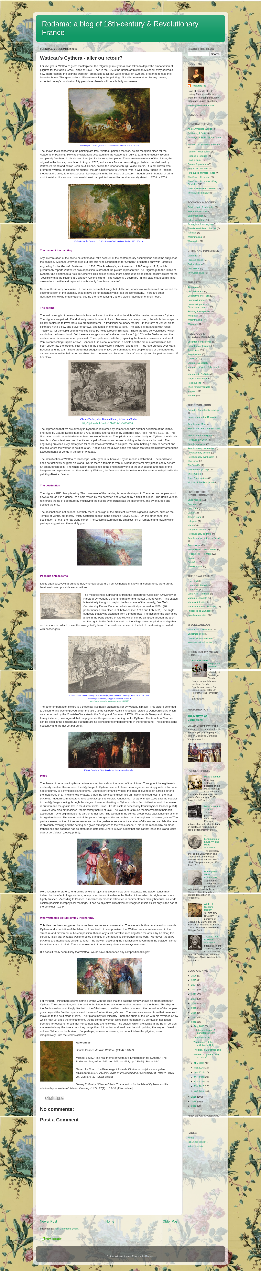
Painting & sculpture (198, 311)
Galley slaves (195, 264)
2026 (194, 975)
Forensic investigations (200, 638)
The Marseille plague (199, 192)
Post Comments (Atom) (66, 1228)
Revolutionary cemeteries (201, 448)
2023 (194, 989)
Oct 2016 (199, 1067)
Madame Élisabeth (197, 598)
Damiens (192, 255)
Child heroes (194, 499)
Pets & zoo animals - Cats (201, 172)
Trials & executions (198, 478)
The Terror (193, 461)
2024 (194, 984)
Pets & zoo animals (198, 168)
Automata (193, 287)
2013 (194, 1106)
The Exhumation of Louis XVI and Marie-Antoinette (211, 842)
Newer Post (48, 1221)
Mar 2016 (199, 1086)
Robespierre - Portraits (200, 553)
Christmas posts (196, 633)
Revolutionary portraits (199, 533)
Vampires (193, 391)
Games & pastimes (198, 164)
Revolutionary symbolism (201, 456)
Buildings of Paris (197, 133)
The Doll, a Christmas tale (207, 1049)
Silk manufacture (196, 220)
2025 (194, 980)
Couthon (192, 508)
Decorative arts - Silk (199, 295)
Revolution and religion (200, 435)
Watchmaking (195, 236)
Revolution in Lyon (197, 439)
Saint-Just (193, 562)
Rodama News (200, 660)
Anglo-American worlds (200, 128)
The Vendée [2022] (198, 469)
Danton (191, 512)
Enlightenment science (200, 341)
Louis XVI (193, 581)
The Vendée (194, 465)
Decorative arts (196, 291)
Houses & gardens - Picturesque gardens (198, 305)
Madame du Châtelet (199, 374)
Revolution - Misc (197, 424)
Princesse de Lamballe (200, 610)
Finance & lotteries (197, 155)
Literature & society (198, 362)
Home (109, 1221)
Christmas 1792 (202, 1037)
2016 (194, 1022)
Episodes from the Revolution (203, 410)
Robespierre (194, 545)
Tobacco (192, 232)
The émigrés (194, 473)
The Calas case (196, 272)
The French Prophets (199, 386)
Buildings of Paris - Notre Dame (204, 137)
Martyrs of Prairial (197, 529)
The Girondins (195, 566)
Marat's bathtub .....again (212, 807)
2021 (194, 998)
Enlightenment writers (199, 346)
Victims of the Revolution (201, 482)
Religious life (194, 382)
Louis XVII (193, 589)
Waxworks (193, 324)
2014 (194, 1101)
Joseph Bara (194, 517)
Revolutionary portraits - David (204, 538)
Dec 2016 (199, 1026)
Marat (191, 525)
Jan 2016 (199, 1090)
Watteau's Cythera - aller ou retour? (207, 1056)
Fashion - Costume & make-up (204, 144)
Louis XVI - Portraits (198, 585)
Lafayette (192, 521)
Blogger (149, 1256)
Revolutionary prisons (199, 452)
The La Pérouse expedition (202, 188)
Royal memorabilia (197, 615)
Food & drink (194, 160)
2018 (194, 1012)
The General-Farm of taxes (202, 228)
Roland (191, 558)
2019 (194, 1008)
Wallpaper (193, 315)
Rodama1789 (199, 85)
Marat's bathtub (212, 776)
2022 (194, 994)
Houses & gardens (197, 300)
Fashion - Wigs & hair (199, 151)
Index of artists (195, 1146)
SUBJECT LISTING (198, 1142)
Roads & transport (197, 211)
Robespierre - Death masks (202, 549)
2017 (194, 1017)
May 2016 (199, 1077)
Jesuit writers (195, 354)
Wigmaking (193, 241)
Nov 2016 (199, 1063)
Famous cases (195, 259)
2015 (194, 1096)
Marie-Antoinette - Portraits (202, 606)
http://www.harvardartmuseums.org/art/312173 (109, 701)
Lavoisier (192, 358)
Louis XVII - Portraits (198, 593)
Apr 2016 (199, 1081)
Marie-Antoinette (196, 602)
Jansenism (193, 350)
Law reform (193, 268)
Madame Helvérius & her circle (204, 367)
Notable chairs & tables (200, 642)
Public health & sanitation (201, 207)
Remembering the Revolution (203, 417)
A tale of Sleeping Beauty (209, 907)
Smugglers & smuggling (200, 224)
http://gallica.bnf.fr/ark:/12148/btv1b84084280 (107, 423)
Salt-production (196, 215)
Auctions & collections (199, 629)
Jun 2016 (199, 1072)
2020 (194, 1003)
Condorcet (193, 504)
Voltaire (192, 395)
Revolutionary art (197, 444)
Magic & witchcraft (197, 378)
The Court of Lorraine (199, 177)
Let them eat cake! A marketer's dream (204, 1031)
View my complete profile (201, 105)
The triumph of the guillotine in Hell (203, 1043)
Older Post (170, 1221)
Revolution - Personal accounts (204, 428)
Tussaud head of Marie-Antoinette (211, 939)
